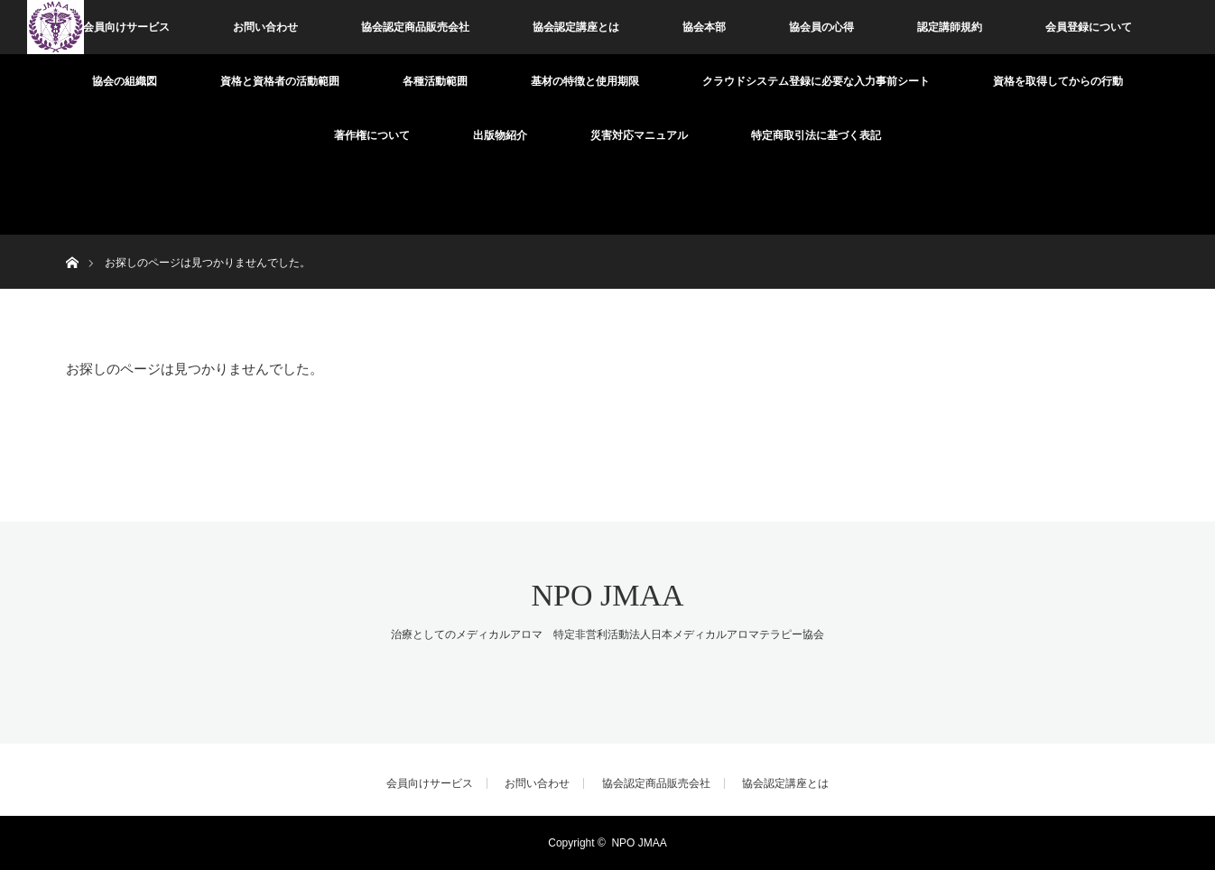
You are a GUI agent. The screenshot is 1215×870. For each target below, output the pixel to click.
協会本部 (704, 27)
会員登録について (1088, 27)
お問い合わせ (265, 27)
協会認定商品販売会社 (415, 27)
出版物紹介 (500, 135)
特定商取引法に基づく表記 (816, 135)
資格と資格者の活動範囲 (279, 81)
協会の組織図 (124, 81)
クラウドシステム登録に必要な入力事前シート (816, 81)
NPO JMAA (607, 595)
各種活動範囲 (435, 81)
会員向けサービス (126, 27)
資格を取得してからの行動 (1058, 81)
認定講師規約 (949, 27)
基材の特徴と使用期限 (585, 81)
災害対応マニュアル (639, 135)
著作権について (372, 135)
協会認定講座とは (576, 27)
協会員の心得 (821, 27)
